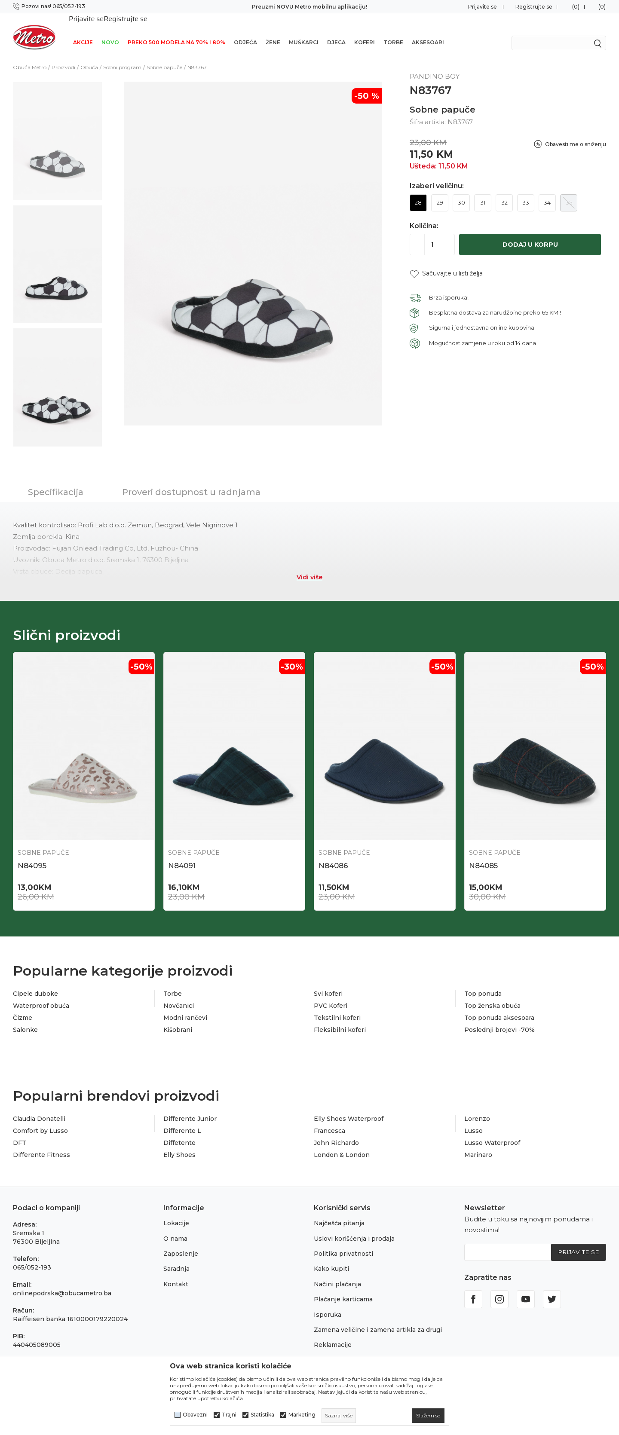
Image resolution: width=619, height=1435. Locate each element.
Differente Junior (190, 1109)
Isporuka (327, 1305)
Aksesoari (428, 31)
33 (525, 191)
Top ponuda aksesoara (499, 1008)
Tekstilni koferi (337, 1008)
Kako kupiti (331, 1259)
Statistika (262, 1414)
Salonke (25, 1020)
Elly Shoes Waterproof (348, 1109)
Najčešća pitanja (339, 1213)
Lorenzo (477, 1109)
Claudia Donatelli (39, 1109)
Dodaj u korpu (530, 233)
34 (547, 191)
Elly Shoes (179, 1145)
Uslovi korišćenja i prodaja (354, 1229)
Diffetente (179, 1133)
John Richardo (336, 1133)
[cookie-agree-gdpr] (428, 1415)
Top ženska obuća (492, 996)
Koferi (364, 31)
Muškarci (304, 31)
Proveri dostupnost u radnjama (191, 481)
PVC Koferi (330, 996)
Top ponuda (483, 984)
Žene (273, 31)
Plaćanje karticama (343, 1289)
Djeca (336, 31)
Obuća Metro (29, 56)
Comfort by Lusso (40, 1121)
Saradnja (176, 1259)
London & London (342, 1145)
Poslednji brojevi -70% (499, 1020)
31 (482, 191)
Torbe (393, 31)
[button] (446, 262)
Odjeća (245, 31)
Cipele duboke (35, 984)
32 (504, 191)
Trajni (229, 1414)
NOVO (110, 31)
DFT (19, 1133)
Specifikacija (55, 481)
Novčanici (178, 996)
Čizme (22, 1008)
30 (461, 191)
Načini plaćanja (337, 1274)
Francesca (329, 1121)
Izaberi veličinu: (437, 175)
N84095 (32, 854)
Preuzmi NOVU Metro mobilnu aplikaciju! (309, 6)
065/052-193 (32, 1257)
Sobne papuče (164, 56)
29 (440, 191)
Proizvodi (63, 56)
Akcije (83, 31)
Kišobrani (177, 1020)
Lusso (473, 1121)
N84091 (182, 854)
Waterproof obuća (41, 996)
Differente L (182, 1121)
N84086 (333, 854)
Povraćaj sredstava (343, 1350)
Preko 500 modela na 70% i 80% (176, 31)
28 (418, 191)
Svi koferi (328, 984)
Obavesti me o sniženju (575, 133)
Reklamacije (333, 1335)
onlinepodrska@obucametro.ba (62, 1283)
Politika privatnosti (343, 1244)
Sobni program (122, 56)
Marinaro (478, 1145)
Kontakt (175, 1274)
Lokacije (176, 1213)
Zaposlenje (180, 1244)
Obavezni (195, 1414)
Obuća (89, 56)
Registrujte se (533, 6)
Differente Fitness (41, 1145)
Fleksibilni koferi (340, 1020)
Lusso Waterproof (492, 1133)
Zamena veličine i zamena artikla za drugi (378, 1320)
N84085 (483, 854)
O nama (175, 1229)
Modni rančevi (185, 1008)
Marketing (302, 1414)
